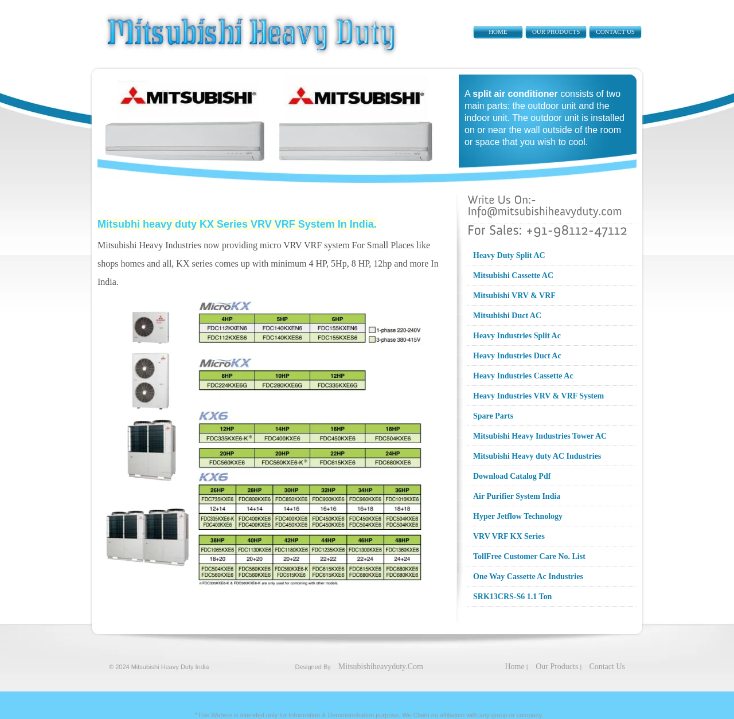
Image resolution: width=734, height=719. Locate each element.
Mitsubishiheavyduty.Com (380, 666)
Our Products (556, 31)
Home (498, 31)
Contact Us (615, 31)
